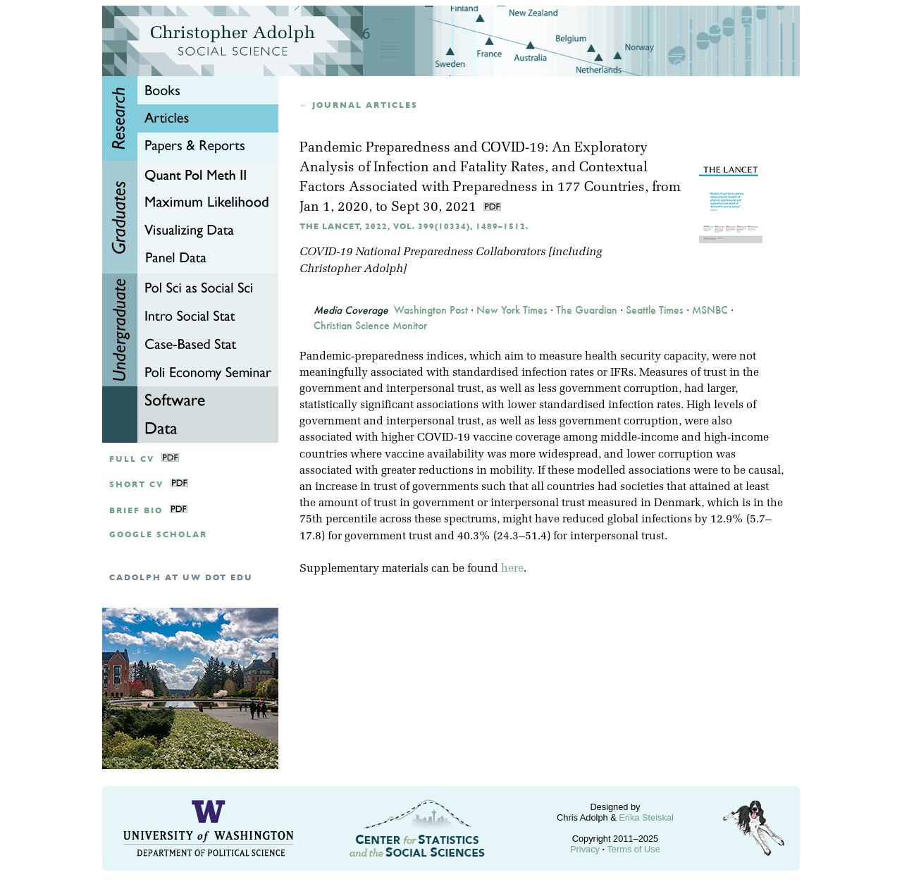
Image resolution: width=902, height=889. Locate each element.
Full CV (131, 459)
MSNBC (710, 310)
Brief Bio (136, 510)
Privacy (585, 849)
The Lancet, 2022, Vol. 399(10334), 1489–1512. (414, 226)
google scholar (158, 534)
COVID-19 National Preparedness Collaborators (422, 252)
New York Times (512, 310)
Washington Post (431, 310)
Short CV (136, 484)
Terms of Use (633, 849)
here (512, 569)
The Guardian (586, 310)
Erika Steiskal (646, 817)
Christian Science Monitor (370, 325)
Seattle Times (655, 310)
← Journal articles (358, 105)
